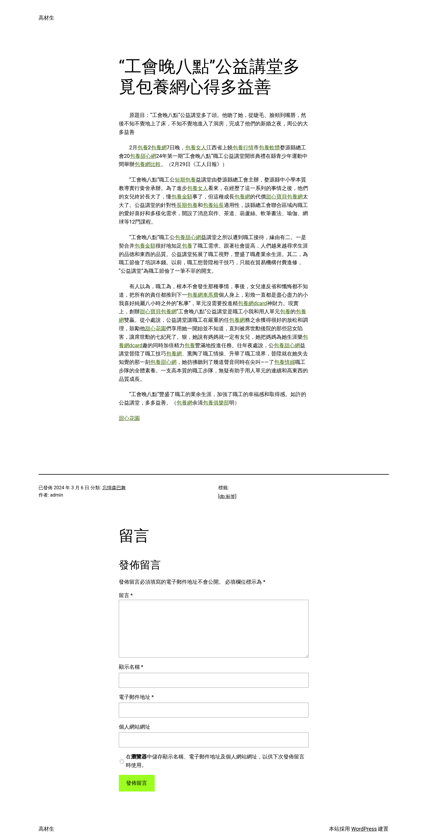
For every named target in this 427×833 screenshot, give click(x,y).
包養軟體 (269, 147)
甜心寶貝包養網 (284, 196)
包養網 (159, 147)
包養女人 (195, 147)
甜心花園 (155, 328)
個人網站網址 (134, 727)
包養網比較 (148, 164)
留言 (126, 595)
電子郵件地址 (136, 697)
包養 (142, 147)
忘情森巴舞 (114, 487)
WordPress (364, 829)
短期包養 (185, 180)
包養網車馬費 (203, 295)
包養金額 (181, 196)
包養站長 (213, 205)
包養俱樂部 (216, 403)
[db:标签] (227, 496)
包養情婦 (284, 362)
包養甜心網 (143, 156)
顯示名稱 (131, 667)
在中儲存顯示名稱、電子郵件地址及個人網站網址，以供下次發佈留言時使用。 (215, 760)
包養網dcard (252, 303)
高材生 (46, 18)
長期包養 (187, 205)
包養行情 (243, 147)
